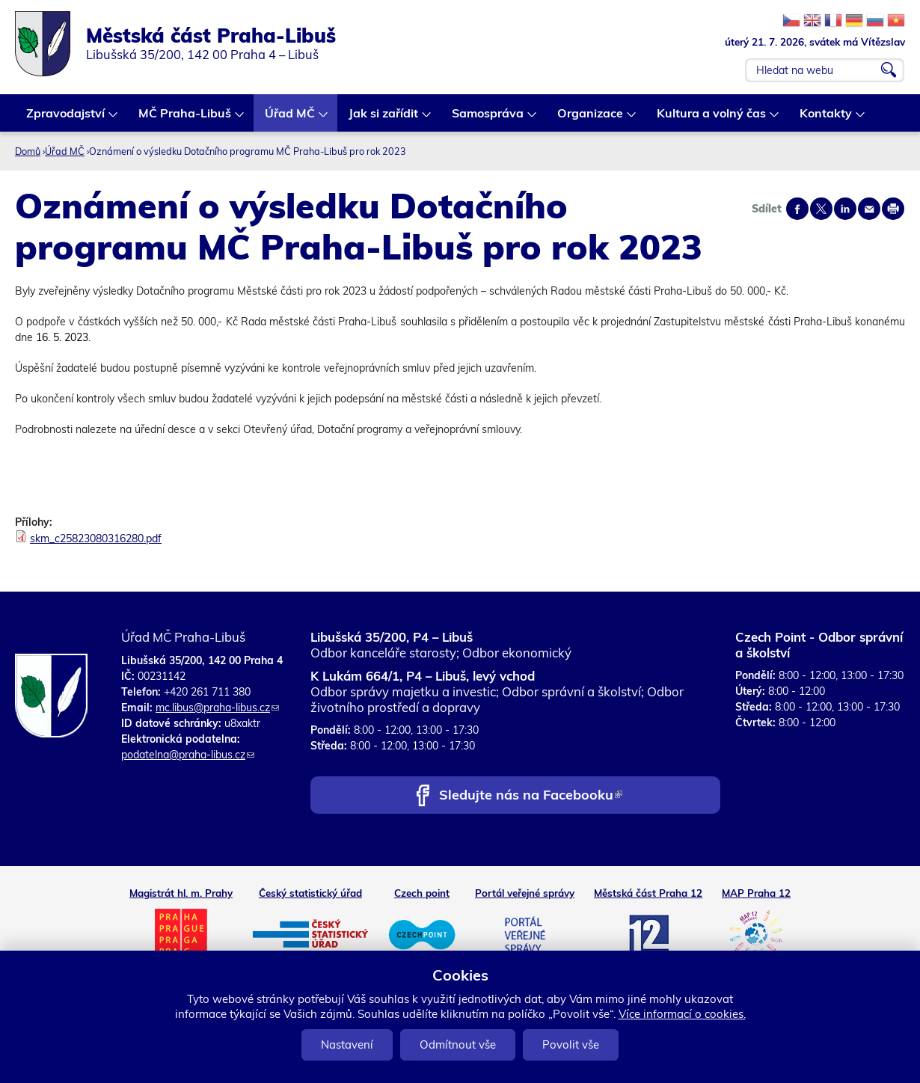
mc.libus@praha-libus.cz (217, 707)
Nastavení (347, 1044)
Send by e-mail (869, 208)
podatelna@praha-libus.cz (187, 754)
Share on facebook (797, 208)
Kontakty (826, 118)
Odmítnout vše (458, 1044)
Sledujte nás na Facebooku (530, 796)
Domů (27, 151)
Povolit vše (570, 1044)
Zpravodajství (66, 118)
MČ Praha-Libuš (185, 118)
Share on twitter (821, 208)
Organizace (591, 118)
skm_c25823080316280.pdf (96, 538)
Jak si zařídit (384, 118)
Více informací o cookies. (682, 1014)
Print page (893, 208)
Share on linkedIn (845, 208)
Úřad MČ (291, 118)
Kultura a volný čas (712, 118)
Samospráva (488, 118)
